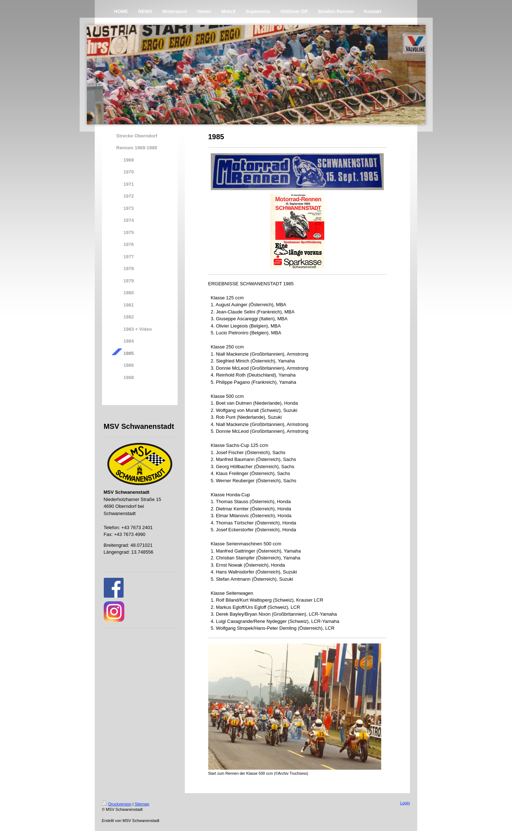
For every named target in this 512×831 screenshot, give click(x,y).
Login (405, 803)
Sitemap (142, 804)
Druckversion (117, 804)
